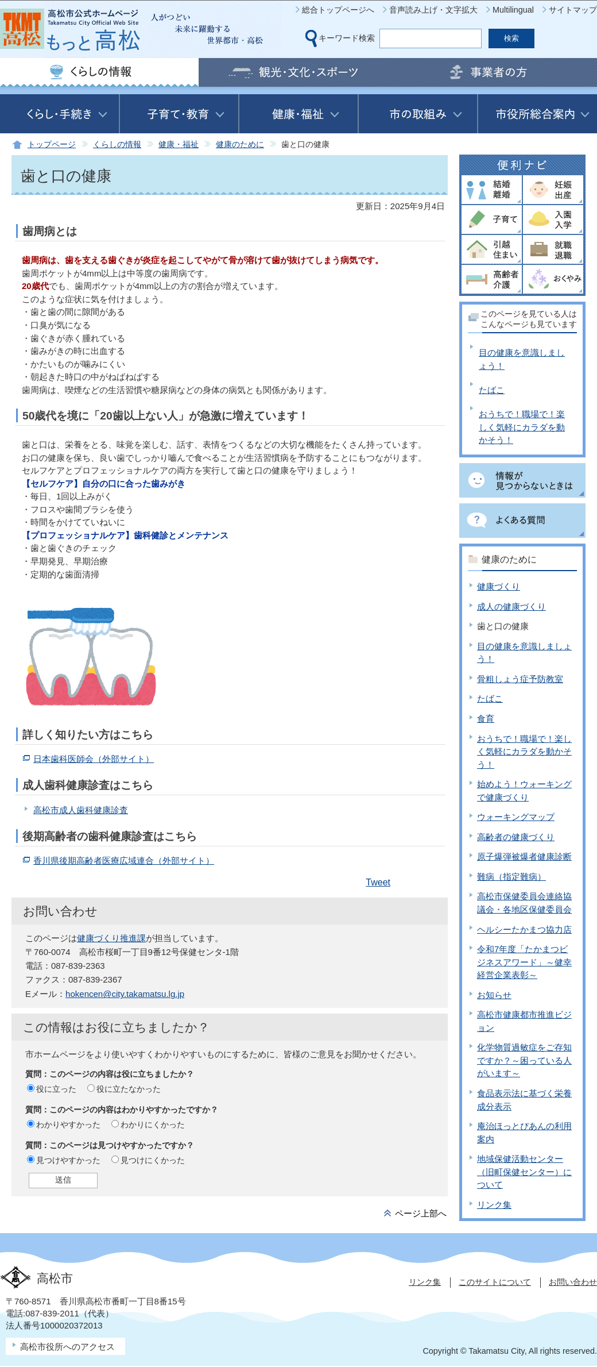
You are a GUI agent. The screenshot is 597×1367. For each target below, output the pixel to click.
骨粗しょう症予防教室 (520, 679)
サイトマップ (573, 9)
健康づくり (498, 586)
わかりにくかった (153, 1124)
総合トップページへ (338, 9)
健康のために (240, 144)
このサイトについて (495, 1282)
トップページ (52, 144)
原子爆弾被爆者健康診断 (524, 856)
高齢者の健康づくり (516, 837)
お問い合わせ (573, 1282)
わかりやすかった (68, 1124)
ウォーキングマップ (516, 817)
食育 (485, 718)
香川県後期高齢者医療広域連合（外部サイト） (123, 860)
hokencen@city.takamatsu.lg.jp (124, 994)
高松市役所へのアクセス (67, 1346)
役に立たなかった (128, 1088)
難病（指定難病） (511, 876)
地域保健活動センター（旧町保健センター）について (524, 1171)
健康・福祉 (178, 144)
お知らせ (494, 995)
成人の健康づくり (511, 606)
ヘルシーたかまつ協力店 (524, 929)
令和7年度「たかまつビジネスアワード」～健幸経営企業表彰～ (524, 962)
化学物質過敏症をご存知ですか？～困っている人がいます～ (524, 1060)
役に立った (56, 1088)
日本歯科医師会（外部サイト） (93, 759)
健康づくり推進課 (111, 938)
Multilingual (513, 9)
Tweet (378, 882)
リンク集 (494, 1205)
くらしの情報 (117, 144)
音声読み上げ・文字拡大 (433, 9)
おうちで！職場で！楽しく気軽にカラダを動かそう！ (522, 427)
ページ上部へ (421, 1213)
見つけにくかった (153, 1160)
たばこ (492, 390)
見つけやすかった (68, 1160)
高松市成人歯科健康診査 (80, 810)
